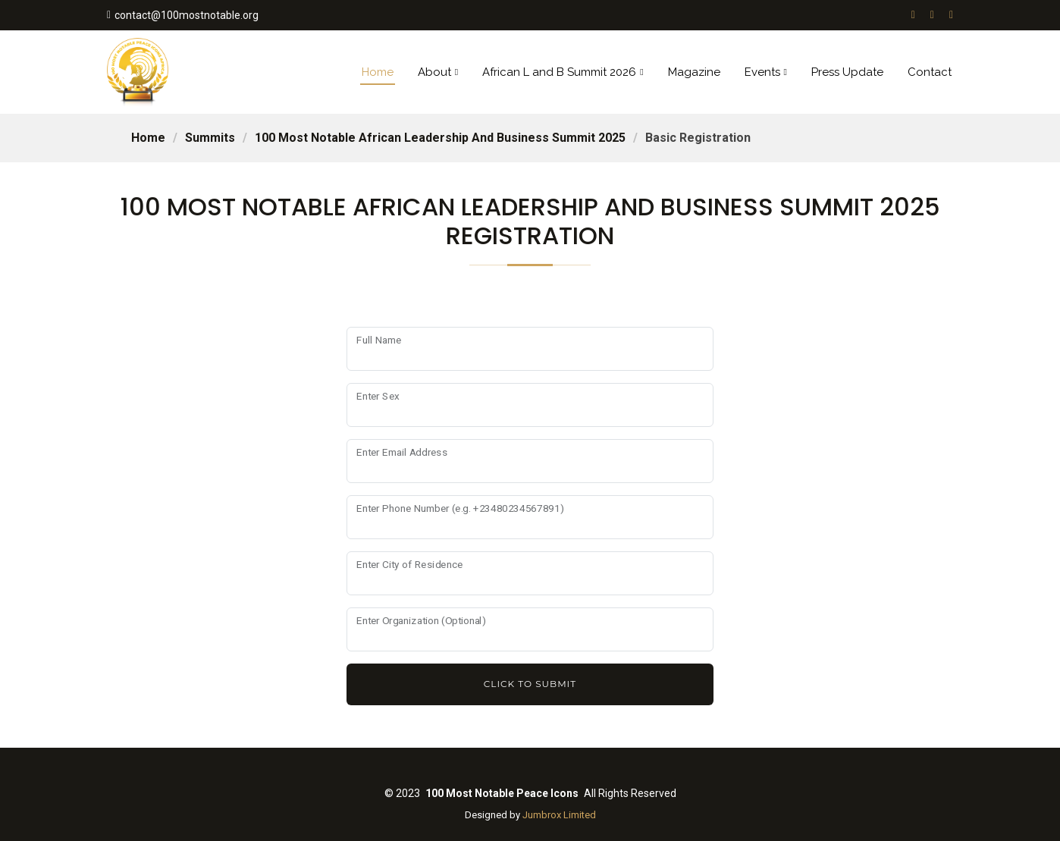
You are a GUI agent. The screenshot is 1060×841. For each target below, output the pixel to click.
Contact (930, 72)
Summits (210, 137)
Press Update (847, 72)
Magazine (694, 72)
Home (378, 72)
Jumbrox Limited (559, 815)
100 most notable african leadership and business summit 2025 (440, 137)
